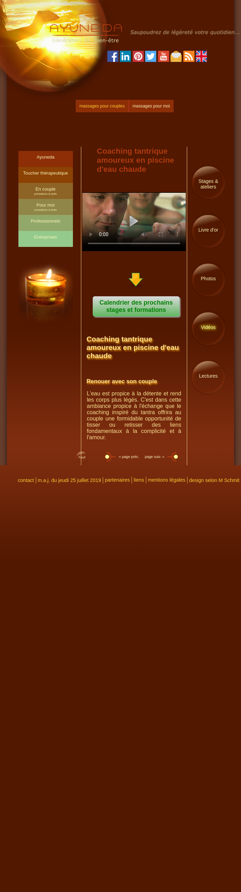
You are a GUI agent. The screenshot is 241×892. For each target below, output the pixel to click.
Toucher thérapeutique (45, 173)
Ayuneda (46, 157)
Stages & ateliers (208, 184)
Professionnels (45, 221)
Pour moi (45, 206)
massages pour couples (102, 106)
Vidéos (208, 327)
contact (26, 480)
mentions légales (166, 480)
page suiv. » (155, 457)
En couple (45, 190)
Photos (208, 278)
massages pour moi (151, 106)
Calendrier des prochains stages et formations (136, 306)
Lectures (208, 376)
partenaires (117, 480)
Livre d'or (208, 230)
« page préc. (128, 457)
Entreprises (45, 237)
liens (139, 480)
